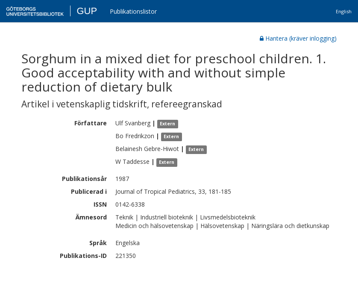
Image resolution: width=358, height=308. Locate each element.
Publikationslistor (133, 11)
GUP (86, 11)
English (344, 11)
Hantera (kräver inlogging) (298, 38)
